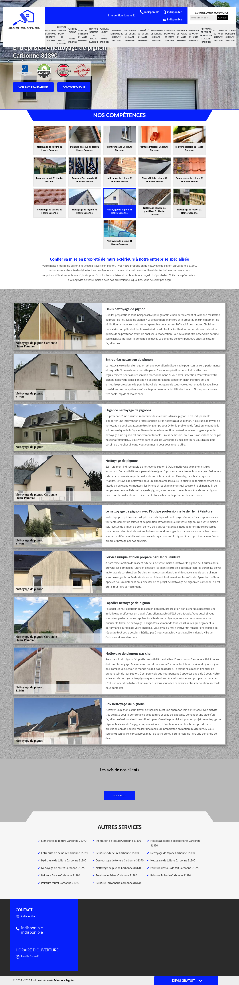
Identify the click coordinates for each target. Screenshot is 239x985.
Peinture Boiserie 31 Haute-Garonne (93, 35)
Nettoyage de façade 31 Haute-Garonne (182, 35)
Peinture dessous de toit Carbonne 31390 (175, 868)
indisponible (149, 12)
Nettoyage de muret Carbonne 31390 (63, 868)
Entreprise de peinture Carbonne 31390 (64, 853)
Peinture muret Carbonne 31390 (60, 883)
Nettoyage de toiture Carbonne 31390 (173, 860)
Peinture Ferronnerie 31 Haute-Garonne (116, 35)
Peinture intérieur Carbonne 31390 (116, 875)
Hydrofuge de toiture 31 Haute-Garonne (169, 35)
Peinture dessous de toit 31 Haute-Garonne (61, 35)
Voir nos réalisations (33, 87)
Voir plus (119, 795)
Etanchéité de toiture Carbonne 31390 (63, 840)
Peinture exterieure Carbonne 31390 (117, 853)
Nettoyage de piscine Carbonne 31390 (118, 868)
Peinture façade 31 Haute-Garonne (72, 35)
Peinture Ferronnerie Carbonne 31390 (118, 883)
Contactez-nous (74, 87)
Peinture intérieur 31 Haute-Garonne (83, 35)
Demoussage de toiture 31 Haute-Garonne (156, 35)
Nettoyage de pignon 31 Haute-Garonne (193, 35)
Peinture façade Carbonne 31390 (60, 875)
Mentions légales (64, 980)
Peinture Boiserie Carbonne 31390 (171, 875)
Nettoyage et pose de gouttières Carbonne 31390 (175, 843)
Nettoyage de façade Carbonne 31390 (173, 853)
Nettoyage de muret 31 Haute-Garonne (218, 35)
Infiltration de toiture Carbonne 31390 (118, 840)
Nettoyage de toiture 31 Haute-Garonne (50, 35)
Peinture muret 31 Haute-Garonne (104, 35)
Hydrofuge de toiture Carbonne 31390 (63, 860)
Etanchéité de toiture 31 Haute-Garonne (143, 35)
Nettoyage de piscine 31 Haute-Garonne (230, 35)
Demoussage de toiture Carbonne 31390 (120, 860)
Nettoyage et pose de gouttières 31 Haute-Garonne (206, 35)
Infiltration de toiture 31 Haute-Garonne (130, 35)
